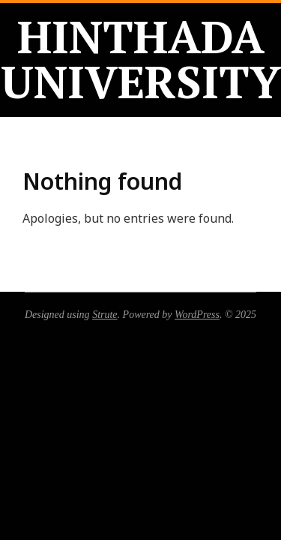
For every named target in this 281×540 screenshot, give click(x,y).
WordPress (197, 314)
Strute (104, 314)
